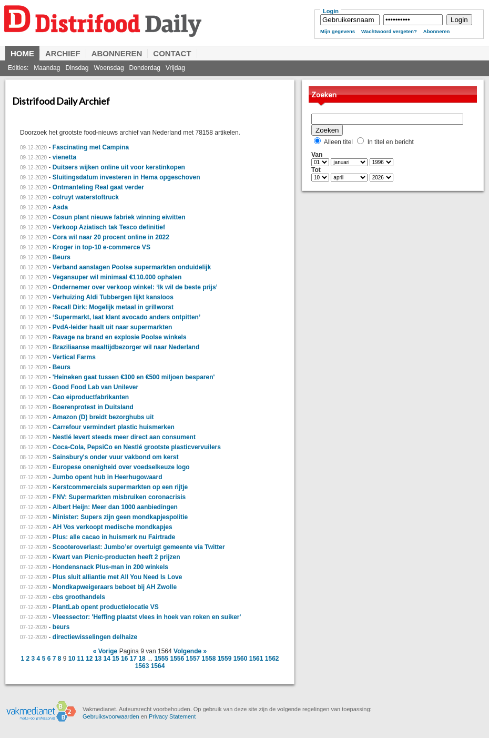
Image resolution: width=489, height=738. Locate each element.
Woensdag (109, 68)
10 (71, 658)
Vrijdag (175, 68)
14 (107, 658)
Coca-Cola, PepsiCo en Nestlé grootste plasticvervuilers (137, 447)
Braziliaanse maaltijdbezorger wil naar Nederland (126, 347)
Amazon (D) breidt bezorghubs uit (103, 417)
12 (89, 658)
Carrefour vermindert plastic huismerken (114, 427)
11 (80, 658)
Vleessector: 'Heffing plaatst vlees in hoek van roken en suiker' (147, 617)
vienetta (64, 157)
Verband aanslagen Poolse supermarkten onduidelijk (132, 267)
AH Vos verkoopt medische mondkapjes (112, 527)
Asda (60, 207)
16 (124, 658)
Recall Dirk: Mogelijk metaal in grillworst (113, 307)
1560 (240, 658)
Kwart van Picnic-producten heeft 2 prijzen (116, 557)
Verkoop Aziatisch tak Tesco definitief (109, 227)
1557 (193, 658)
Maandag (47, 68)
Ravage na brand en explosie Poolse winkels (120, 337)
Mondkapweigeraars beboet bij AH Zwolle (115, 587)
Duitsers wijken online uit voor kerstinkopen (119, 167)
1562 (272, 658)
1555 (161, 658)
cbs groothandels (79, 597)
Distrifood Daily (152, 30)
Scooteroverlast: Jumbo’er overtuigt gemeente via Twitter (139, 547)
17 (133, 658)
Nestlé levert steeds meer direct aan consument (124, 437)
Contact (172, 53)
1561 (256, 658)
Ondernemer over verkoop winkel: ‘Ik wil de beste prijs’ (135, 287)
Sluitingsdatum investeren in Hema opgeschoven (126, 177)
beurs (61, 627)
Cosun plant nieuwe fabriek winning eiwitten (119, 217)
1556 (177, 658)
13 (98, 658)
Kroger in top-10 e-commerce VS (101, 247)
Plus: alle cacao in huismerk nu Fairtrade (114, 537)
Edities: (18, 68)
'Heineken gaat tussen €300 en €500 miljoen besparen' (134, 377)
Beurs (61, 257)
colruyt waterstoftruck (86, 197)
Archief (62, 53)
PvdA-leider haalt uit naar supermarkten (112, 327)
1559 (225, 658)
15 (115, 658)
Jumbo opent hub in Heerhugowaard (107, 477)
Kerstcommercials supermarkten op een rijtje (120, 487)
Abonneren (436, 31)
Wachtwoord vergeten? (389, 31)
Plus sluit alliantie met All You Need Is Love (117, 577)
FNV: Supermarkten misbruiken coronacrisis (119, 497)
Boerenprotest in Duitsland (93, 407)
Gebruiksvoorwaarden (111, 716)
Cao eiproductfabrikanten (91, 397)
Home (22, 53)
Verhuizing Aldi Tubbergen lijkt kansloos (113, 297)
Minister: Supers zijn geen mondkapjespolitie (120, 517)
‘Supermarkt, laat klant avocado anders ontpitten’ (126, 317)
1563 (142, 666)
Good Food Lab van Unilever (95, 387)
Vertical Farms (74, 357)
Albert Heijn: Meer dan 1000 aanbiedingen (115, 507)
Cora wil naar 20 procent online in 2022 (111, 237)
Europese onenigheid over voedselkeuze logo (121, 467)
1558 (209, 658)
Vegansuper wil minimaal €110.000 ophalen (117, 277)
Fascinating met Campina (91, 147)
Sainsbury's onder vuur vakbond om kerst (116, 457)
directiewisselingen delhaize (95, 637)
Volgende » (190, 651)
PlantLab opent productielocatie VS (106, 607)
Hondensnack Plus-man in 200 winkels (110, 567)
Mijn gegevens (337, 31)
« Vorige (105, 651)
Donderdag (144, 68)
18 (141, 658)
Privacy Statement (172, 716)
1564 (158, 666)
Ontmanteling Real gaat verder (98, 187)
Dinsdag (76, 68)
